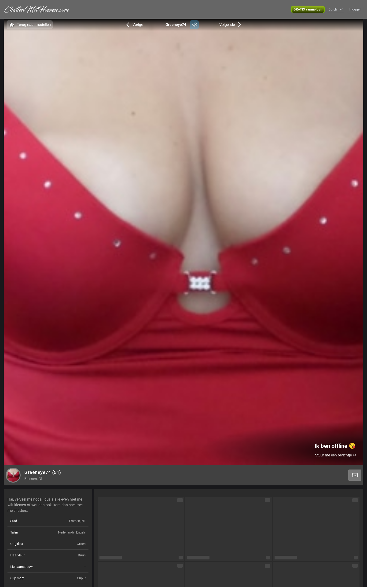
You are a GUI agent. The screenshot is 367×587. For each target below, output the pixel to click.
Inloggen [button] (355, 9)
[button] (308, 9)
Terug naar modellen (29, 24)
